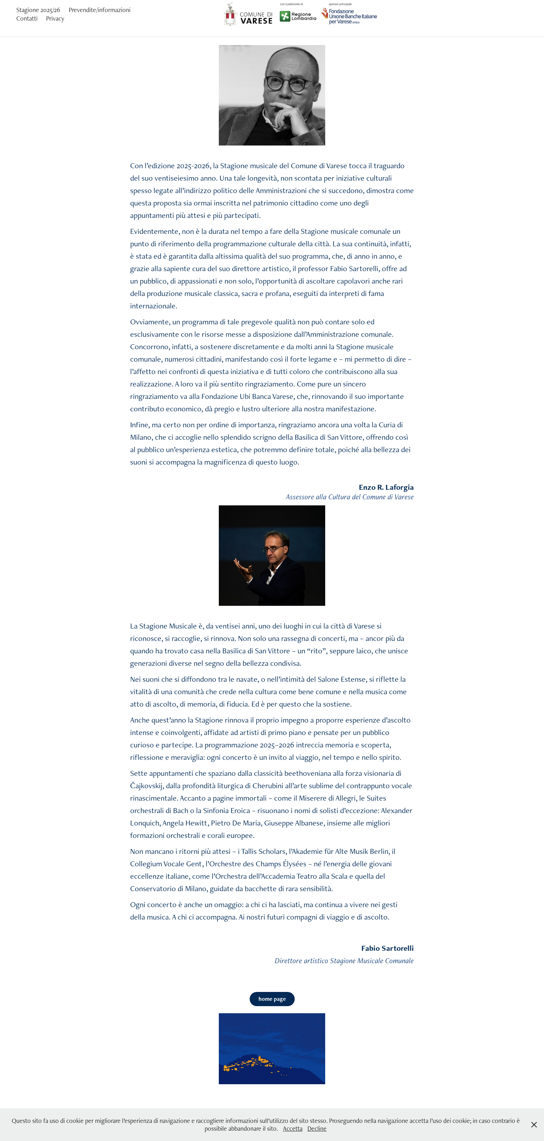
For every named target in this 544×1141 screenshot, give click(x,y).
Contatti (27, 18)
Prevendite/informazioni (100, 10)
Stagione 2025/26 (38, 10)
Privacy (55, 18)
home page (272, 999)
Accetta (292, 1128)
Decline (317, 1128)
